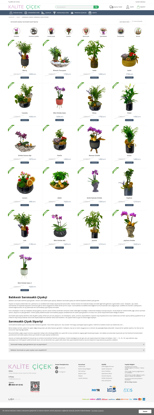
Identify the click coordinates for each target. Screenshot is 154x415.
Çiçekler (68, 36)
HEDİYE (92, 12)
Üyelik (130, 7)
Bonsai (138, 36)
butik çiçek (86, 36)
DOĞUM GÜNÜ (16, 12)
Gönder (25, 77)
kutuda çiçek (51, 36)
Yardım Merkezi (140, 2)
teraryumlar (120, 36)
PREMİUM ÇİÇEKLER (79, 12)
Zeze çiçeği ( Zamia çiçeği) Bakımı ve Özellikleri (134, 375)
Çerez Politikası (106, 376)
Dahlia (59, 157)
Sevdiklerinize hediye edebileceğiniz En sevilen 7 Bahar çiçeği (134, 371)
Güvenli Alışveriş (106, 381)
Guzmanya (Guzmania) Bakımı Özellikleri (133, 382)
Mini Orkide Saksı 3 (25, 286)
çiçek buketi (103, 36)
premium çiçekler (34, 36)
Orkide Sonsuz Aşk (24, 157)
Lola (24, 243)
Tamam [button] (145, 411)
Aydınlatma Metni (107, 378)
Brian (94, 114)
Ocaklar (17, 342)
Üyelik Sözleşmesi (107, 373)
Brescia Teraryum (59, 70)
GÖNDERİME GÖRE (32, 12)
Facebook (60, 371)
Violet (129, 114)
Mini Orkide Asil (59, 243)
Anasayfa (11, 17)
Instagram (60, 375)
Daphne (129, 200)
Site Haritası (81, 376)
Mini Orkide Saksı (59, 114)
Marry (25, 70)
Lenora (24, 200)
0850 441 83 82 (14, 2)
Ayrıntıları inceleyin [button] (97, 411)
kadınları (49, 321)
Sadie (94, 70)
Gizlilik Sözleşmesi (107, 384)
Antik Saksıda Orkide (94, 200)
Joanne (94, 243)
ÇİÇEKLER (46, 12)
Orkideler (16, 36)
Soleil (129, 70)
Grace (129, 157)
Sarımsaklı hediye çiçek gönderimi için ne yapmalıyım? (77, 348)
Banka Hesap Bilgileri (84, 373)
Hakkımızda (81, 370)
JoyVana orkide (129, 243)
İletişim (80, 381)
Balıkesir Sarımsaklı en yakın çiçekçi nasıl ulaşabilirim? (77, 354)
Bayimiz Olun (82, 378)
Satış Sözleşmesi (106, 386)
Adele (60, 200)
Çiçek (18, 17)
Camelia (25, 114)
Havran (11, 342)
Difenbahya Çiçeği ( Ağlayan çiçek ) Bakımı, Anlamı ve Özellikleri (135, 379)
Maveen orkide (94, 157)
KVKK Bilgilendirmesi (108, 370)
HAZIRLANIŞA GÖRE (61, 12)
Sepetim (141, 7)
